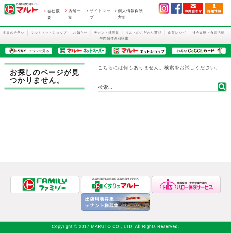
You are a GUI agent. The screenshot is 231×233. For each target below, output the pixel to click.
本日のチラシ (13, 32)
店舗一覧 (74, 14)
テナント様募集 (106, 32)
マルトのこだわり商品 (143, 32)
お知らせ (80, 32)
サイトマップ (100, 14)
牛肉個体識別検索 (114, 38)
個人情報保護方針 (130, 14)
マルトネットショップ (49, 32)
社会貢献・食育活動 (208, 32)
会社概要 (53, 14)
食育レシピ (177, 32)
